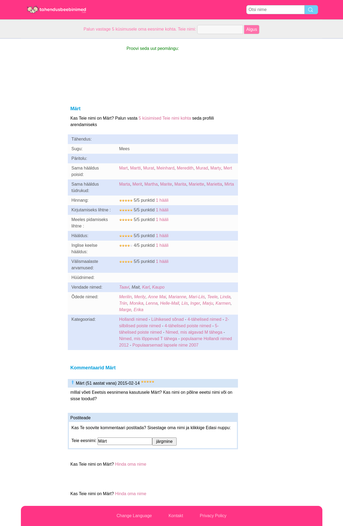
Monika (136, 303)
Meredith (185, 168)
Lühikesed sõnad (167, 319)
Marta (124, 184)
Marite (166, 184)
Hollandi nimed (133, 319)
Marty (215, 168)
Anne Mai (157, 297)
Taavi (124, 287)
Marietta (214, 184)
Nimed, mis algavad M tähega (194, 332)
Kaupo (158, 287)
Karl (146, 287)
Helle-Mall (169, 303)
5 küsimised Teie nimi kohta (165, 118)
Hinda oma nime (130, 464)
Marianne (178, 297)
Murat (148, 168)
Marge (125, 309)
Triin (123, 303)
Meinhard (165, 168)
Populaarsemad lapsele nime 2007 (165, 345)
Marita (180, 184)
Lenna (152, 303)
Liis (184, 303)
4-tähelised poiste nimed (188, 325)
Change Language (134, 515)
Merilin (125, 297)
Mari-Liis (197, 297)
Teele (212, 297)
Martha (151, 184)
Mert (227, 168)
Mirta (229, 184)
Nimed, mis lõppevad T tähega (148, 338)
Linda (225, 297)
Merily (140, 297)
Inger (195, 303)
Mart (123, 168)
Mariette (196, 184)
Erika (138, 309)
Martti (135, 168)
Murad (202, 168)
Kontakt (176, 515)
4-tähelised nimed (205, 319)
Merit (137, 184)
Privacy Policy (213, 515)
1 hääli (162, 200)
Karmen (222, 303)
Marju (207, 303)
